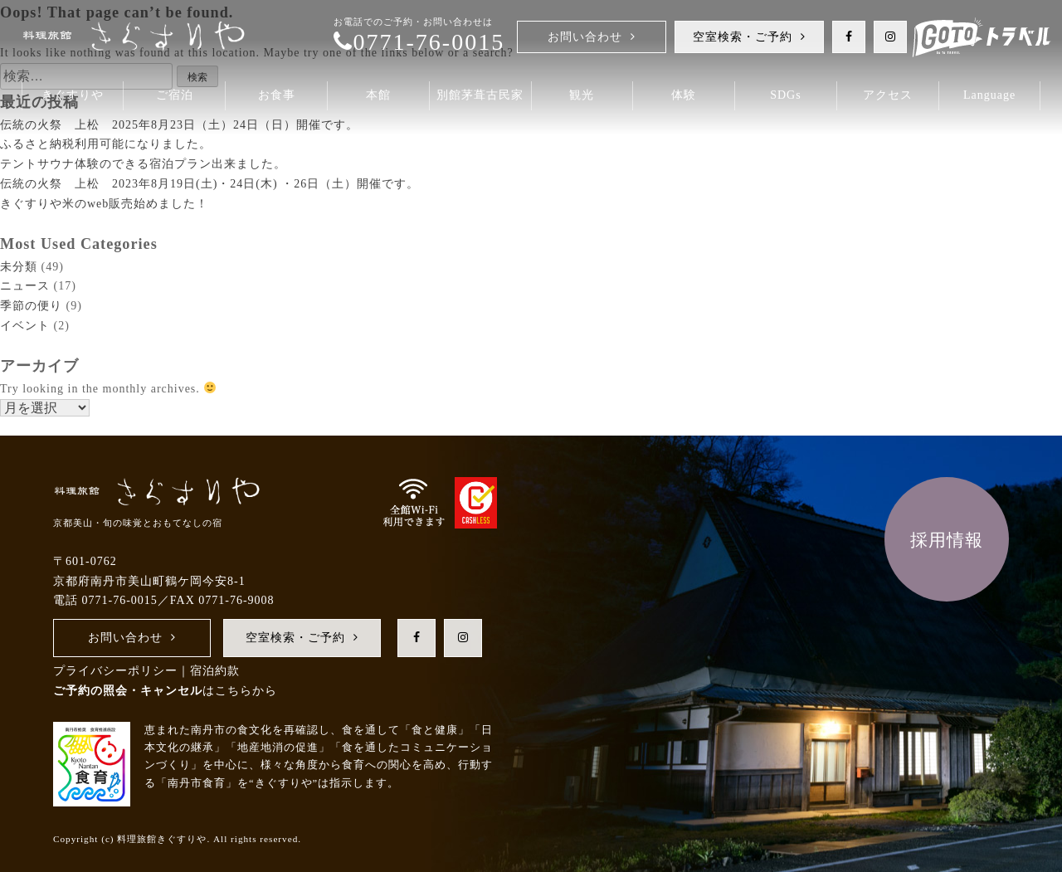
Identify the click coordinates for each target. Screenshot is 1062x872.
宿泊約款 (215, 671)
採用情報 (946, 540)
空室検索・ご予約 (742, 37)
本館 (378, 95)
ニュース (25, 286)
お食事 (276, 95)
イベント (25, 325)
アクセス (888, 95)
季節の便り (31, 306)
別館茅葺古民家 (480, 95)
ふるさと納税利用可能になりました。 (106, 144)
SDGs (785, 95)
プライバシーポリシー (115, 671)
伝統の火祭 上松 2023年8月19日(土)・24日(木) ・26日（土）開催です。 (209, 184)
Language (989, 95)
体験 (683, 95)
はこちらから (165, 690)
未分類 (18, 267)
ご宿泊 (174, 95)
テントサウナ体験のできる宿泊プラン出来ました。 (143, 164)
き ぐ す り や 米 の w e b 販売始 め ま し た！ (104, 203)
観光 (581, 95)
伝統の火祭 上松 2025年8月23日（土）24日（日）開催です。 (179, 125)
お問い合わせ (585, 37)
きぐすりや (72, 95)
